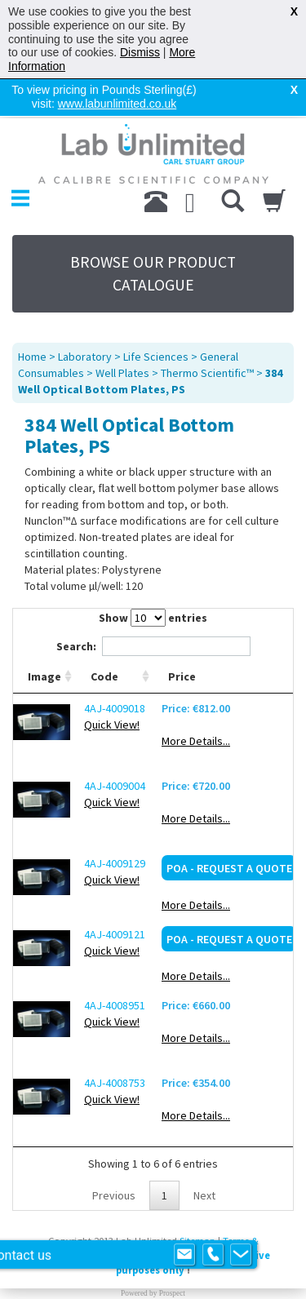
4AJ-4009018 (114, 668)
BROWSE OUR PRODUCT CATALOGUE (153, 233)
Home (32, 316)
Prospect (172, 1253)
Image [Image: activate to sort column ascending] (44, 636)
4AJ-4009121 (114, 894)
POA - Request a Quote (229, 828)
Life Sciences (155, 316)
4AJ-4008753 (114, 1042)
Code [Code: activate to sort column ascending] (104, 636)
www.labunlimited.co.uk (117, 103)
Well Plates (122, 333)
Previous (113, 1155)
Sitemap (197, 1201)
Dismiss (140, 52)
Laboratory (85, 316)
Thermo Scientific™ (207, 333)
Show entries (153, 578)
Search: (153, 606)
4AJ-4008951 (114, 965)
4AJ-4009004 (114, 745)
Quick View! (112, 684)
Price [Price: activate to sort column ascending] (182, 636)
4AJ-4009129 (114, 823)
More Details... (196, 701)
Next (204, 1155)
